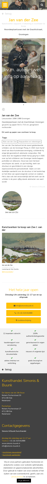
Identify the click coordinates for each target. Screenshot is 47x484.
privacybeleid (17, 476)
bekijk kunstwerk (8, 272)
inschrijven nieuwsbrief (11, 452)
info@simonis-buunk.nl (11, 446)
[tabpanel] (23, 74)
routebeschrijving (23, 320)
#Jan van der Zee (10, 141)
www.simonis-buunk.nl (11, 443)
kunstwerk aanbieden (11, 455)
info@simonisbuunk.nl (23, 306)
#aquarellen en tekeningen (30, 141)
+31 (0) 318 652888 (23, 313)
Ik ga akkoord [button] (24, 480)
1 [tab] (23, 104)
